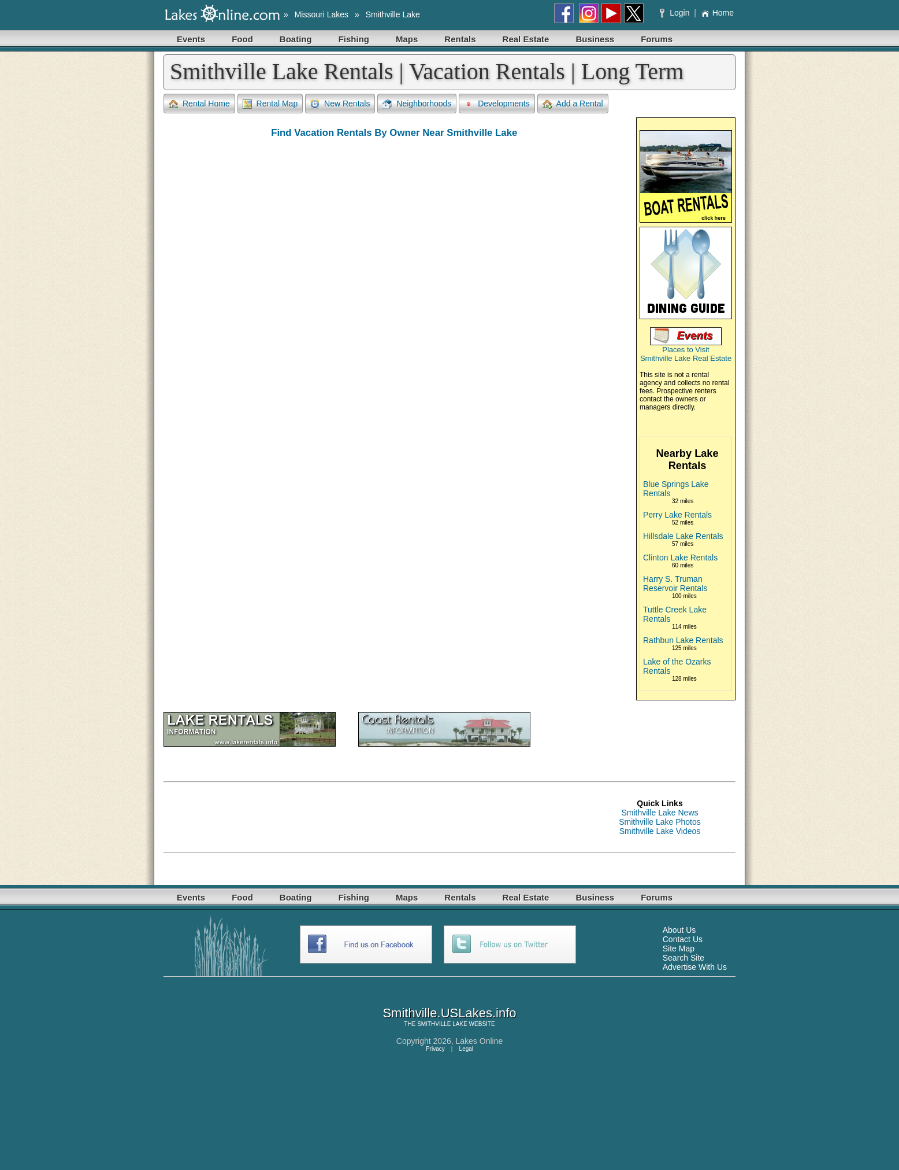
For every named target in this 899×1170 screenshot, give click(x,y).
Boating (296, 39)
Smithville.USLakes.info (449, 1013)
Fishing (354, 39)
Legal (466, 1049)
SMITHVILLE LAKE (442, 1024)
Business (594, 39)
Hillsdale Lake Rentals (683, 536)
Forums (657, 39)
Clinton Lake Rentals (680, 557)
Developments (497, 104)
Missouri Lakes (321, 14)
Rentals (459, 39)
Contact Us (683, 939)
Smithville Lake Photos (660, 821)
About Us (679, 930)
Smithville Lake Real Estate (685, 358)
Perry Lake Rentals (677, 514)
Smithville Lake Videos (660, 831)
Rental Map (270, 104)
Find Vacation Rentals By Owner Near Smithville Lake (394, 132)
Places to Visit (685, 349)
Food (242, 39)
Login (676, 12)
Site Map (678, 948)
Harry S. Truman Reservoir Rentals (675, 583)
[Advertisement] (374, 817)
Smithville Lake (393, 14)
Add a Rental (573, 104)
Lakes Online (479, 1041)
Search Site (683, 957)
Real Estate (526, 39)
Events (191, 39)
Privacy (435, 1049)
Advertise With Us (695, 967)
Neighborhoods (416, 104)
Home (717, 12)
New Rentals (340, 104)
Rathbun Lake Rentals (683, 640)
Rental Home (199, 104)
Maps (407, 39)
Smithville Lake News (659, 812)
